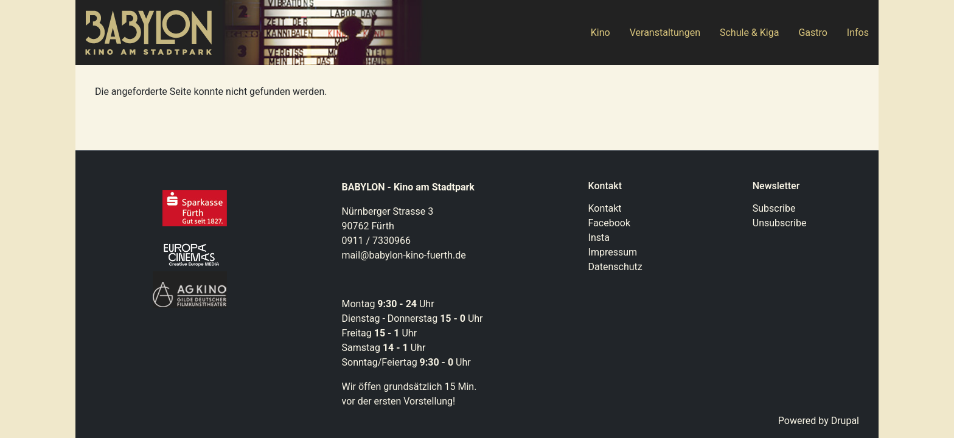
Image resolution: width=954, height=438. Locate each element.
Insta (599, 237)
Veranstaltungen (665, 32)
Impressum (613, 252)
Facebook (609, 223)
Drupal (845, 420)
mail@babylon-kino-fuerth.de (404, 255)
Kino (600, 32)
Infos (858, 32)
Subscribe (774, 208)
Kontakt (605, 208)
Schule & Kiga (749, 32)
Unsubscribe (780, 223)
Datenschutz (615, 267)
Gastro (812, 32)
